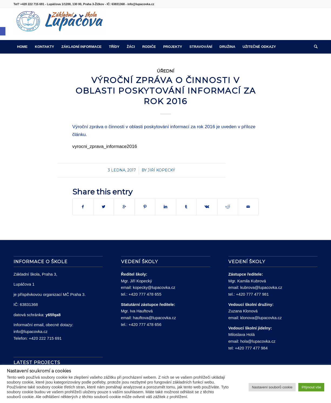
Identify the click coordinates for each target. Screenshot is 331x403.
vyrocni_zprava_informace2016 (104, 146)
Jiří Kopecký (161, 170)
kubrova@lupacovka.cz (261, 287)
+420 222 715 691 (45, 338)
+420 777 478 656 (145, 324)
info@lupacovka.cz (31, 331)
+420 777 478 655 (145, 294)
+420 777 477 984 (251, 348)
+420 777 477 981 (252, 294)
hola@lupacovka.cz (257, 341)
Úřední (165, 71)
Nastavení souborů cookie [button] (272, 387)
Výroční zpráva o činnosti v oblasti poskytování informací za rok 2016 (165, 90)
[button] (2, 31)
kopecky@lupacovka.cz (154, 287)
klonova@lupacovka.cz (261, 317)
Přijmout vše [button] (311, 387)
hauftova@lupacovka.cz (154, 317)
